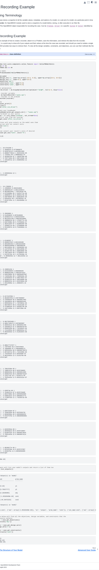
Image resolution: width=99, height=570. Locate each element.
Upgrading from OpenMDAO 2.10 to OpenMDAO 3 (9, 150)
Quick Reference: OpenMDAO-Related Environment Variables (10, 157)
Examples (6, 119)
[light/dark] (92, 2)
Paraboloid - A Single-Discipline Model (11, 46)
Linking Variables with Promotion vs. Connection (11, 68)
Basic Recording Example (9, 94)
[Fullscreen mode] (88, 2)
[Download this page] (85, 2)
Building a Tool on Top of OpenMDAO (8, 135)
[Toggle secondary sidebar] (95, 2)
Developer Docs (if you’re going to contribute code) (8, 171)
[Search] (10, 12)
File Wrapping (7, 163)
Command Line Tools (9, 128)
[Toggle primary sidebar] (23, 2)
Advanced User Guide (7, 104)
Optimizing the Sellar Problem (10, 75)
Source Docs (7, 166)
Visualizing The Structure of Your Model (9, 87)
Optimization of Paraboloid (9, 52)
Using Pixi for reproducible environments (7, 26)
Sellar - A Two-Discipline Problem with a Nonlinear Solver (10, 59)
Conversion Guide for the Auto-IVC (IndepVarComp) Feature (10, 142)
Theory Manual (7, 113)
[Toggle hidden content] (90, 62)
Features (5, 116)
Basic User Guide (8, 36)
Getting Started (7, 20)
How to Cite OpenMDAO (10, 131)
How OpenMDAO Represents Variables (11, 41)
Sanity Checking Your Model (11, 80)
